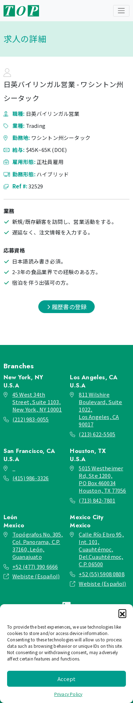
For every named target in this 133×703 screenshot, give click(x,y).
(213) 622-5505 (97, 434)
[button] (122, 613)
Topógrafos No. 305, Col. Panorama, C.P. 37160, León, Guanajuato (37, 545)
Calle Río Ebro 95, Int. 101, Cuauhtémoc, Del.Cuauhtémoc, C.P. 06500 (101, 549)
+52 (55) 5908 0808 (101, 574)
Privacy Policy (68, 694)
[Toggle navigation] (121, 11)
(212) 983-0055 (30, 419)
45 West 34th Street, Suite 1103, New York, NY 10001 (37, 402)
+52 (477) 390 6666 (35, 566)
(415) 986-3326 (30, 478)
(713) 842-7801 (97, 500)
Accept (66, 678)
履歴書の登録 (67, 306)
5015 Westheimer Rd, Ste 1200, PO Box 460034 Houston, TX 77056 (102, 479)
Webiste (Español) (36, 576)
